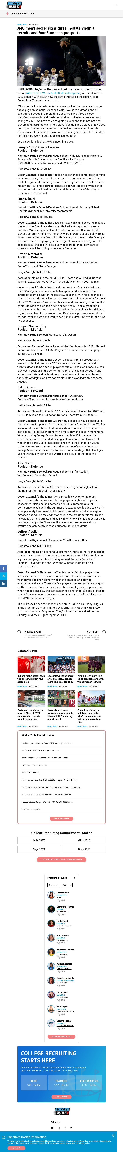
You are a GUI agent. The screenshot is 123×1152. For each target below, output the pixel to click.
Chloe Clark (62, 992)
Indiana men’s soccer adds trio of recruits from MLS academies (31, 678)
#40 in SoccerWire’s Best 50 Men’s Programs (53, 93)
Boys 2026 (84, 849)
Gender (52, 885)
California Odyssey (65, 1026)
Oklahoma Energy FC (66, 1011)
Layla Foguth (63, 921)
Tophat (60, 897)
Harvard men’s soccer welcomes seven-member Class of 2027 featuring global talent (61, 715)
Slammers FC (62, 997)
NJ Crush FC (62, 983)
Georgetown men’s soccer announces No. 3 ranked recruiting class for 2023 (60, 678)
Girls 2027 (39, 840)
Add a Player (61, 1097)
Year (65, 885)
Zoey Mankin (63, 935)
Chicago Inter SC (64, 969)
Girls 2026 (84, 840)
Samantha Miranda (65, 906)
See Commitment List (61, 1037)
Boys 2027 (39, 849)
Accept (16, 1148)
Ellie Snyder (62, 1006)
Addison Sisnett (64, 963)
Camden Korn (63, 892)
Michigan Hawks (64, 926)
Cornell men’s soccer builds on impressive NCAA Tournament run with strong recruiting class (89, 716)
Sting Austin (62, 940)
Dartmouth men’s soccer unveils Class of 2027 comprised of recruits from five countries (30, 715)
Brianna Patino (64, 1020)
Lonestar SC (62, 954)
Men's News (22, 24)
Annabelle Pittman (65, 949)
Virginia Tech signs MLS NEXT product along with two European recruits (90, 678)
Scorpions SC (63, 912)
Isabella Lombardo (65, 978)
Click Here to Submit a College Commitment (61, 860)
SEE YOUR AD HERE (61, 819)
